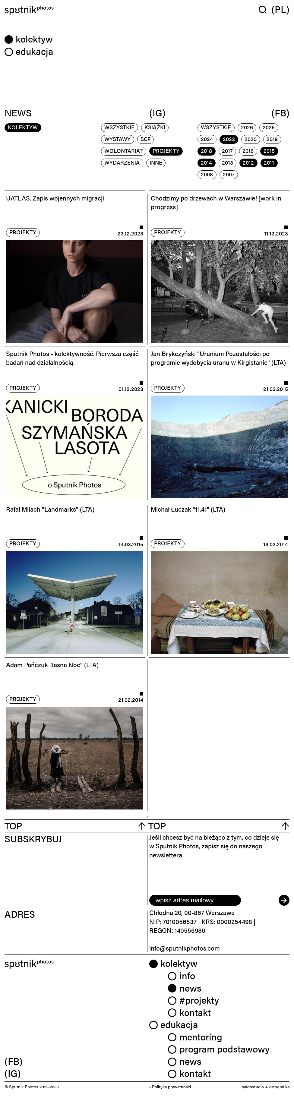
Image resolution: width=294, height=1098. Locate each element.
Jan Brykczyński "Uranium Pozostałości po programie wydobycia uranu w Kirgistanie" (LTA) (218, 358)
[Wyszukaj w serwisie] (265, 9)
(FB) (280, 112)
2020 (251, 139)
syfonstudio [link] (253, 1087)
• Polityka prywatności (170, 1087)
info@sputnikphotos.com (184, 947)
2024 (207, 139)
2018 (206, 150)
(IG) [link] (13, 1073)
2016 (248, 150)
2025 (269, 127)
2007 (229, 174)
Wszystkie (119, 127)
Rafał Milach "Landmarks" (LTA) (50, 508)
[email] (195, 900)
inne (156, 162)
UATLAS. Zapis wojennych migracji (55, 197)
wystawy (117, 139)
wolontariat (123, 150)
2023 (229, 139)
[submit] (284, 900)
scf (145, 139)
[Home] (75, 10)
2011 (269, 162)
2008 (207, 174)
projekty (166, 150)
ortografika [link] (279, 1087)
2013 (227, 162)
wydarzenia (122, 162)
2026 (247, 127)
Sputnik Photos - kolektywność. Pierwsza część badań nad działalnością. (72, 358)
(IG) (157, 112)
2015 (269, 150)
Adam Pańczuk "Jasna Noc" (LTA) (52, 664)
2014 (206, 162)
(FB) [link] (14, 1061)
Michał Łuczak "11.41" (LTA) (188, 508)
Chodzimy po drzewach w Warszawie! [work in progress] (216, 202)
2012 (248, 162)
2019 (272, 139)
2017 (227, 150)
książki (154, 127)
